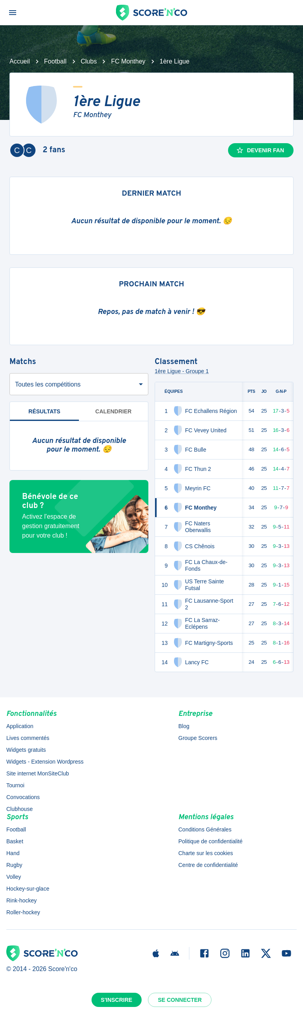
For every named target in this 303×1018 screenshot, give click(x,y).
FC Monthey (128, 61)
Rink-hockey (21, 900)
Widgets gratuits (26, 750)
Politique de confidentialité (210, 841)
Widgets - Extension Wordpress (45, 761)
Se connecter (180, 1000)
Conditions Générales (205, 829)
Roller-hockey (23, 912)
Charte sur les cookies (205, 853)
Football (55, 61)
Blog (183, 726)
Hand (12, 853)
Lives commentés (27, 738)
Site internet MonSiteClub (37, 773)
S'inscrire (117, 1000)
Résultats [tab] (44, 414)
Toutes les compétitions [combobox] (47, 384)
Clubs (89, 61)
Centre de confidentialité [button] (208, 865)
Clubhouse (19, 809)
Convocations (23, 797)
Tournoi (15, 785)
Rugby (14, 865)
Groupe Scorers (197, 738)
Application (20, 726)
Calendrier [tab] (113, 411)
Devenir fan (260, 150)
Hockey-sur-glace (27, 888)
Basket (14, 841)
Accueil (19, 61)
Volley (13, 877)
